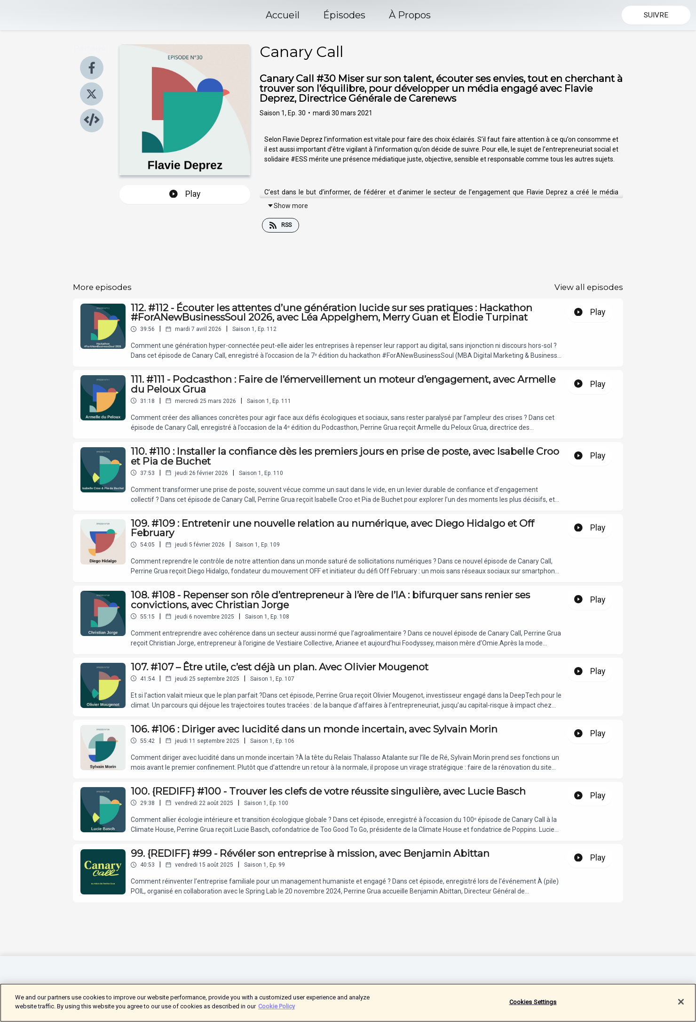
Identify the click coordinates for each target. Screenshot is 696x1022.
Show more (287, 205)
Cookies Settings (533, 1002)
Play (184, 194)
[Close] (681, 1002)
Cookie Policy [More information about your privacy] (276, 1007)
